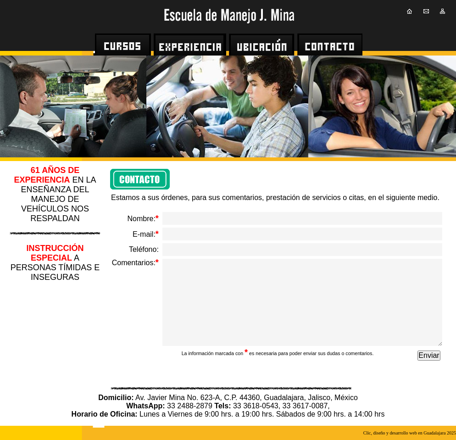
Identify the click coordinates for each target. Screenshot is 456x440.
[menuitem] (124, 44)
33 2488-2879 (188, 406)
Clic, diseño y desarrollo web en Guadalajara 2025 (409, 432)
